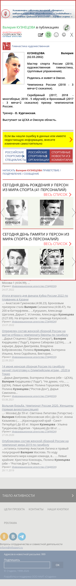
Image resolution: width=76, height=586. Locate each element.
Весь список (55, 196)
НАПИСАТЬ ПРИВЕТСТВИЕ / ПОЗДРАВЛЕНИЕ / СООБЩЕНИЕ (32, 174)
